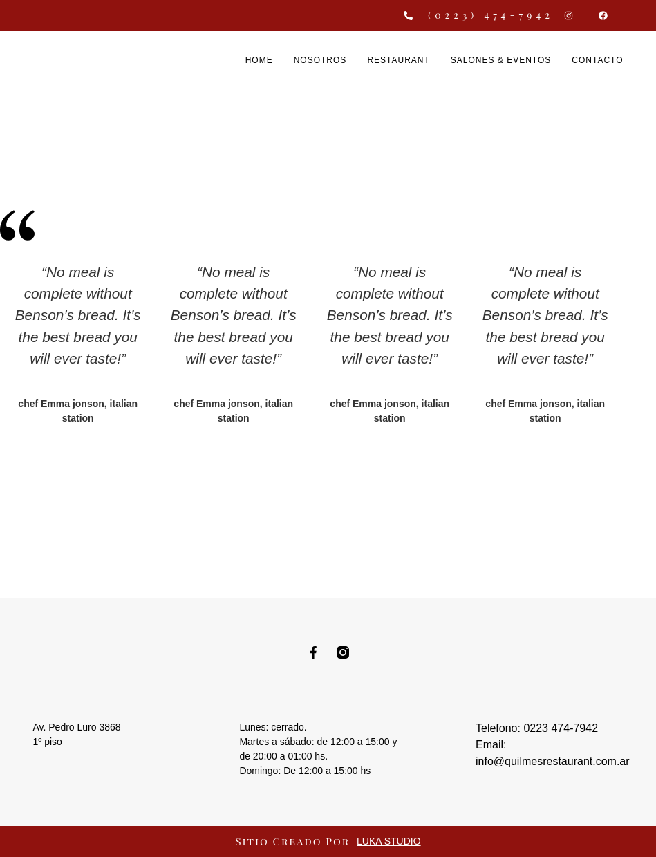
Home (259, 60)
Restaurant (398, 60)
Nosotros (320, 60)
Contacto (597, 60)
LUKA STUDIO (389, 841)
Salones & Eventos (501, 60)
